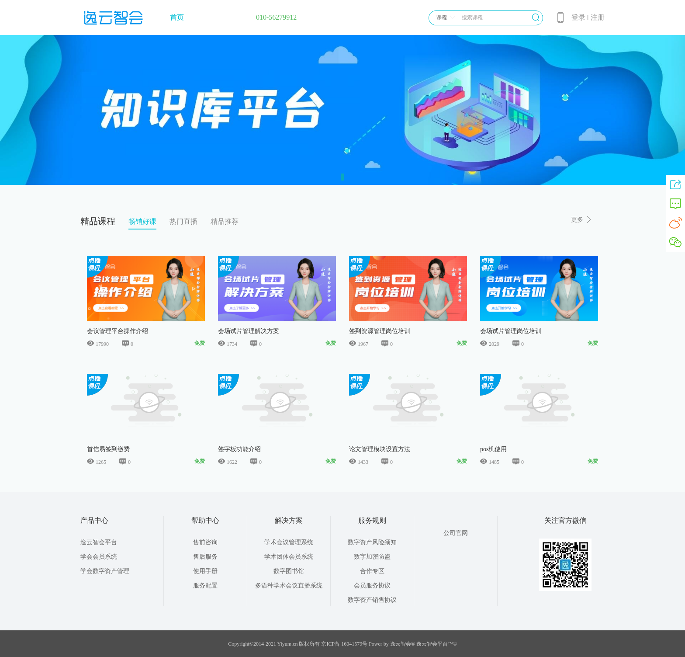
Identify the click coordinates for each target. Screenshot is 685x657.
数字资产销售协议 (372, 600)
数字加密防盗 (372, 556)
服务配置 (205, 585)
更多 (581, 219)
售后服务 (205, 556)
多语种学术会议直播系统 (288, 585)
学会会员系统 (98, 556)
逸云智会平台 (98, 542)
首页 (177, 17)
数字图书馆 (288, 571)
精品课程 (97, 221)
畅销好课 (142, 221)
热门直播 (183, 221)
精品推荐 (225, 221)
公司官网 (455, 533)
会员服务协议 (372, 585)
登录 (578, 17)
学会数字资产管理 (104, 571)
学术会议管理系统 (288, 542)
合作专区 (372, 571)
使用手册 (205, 571)
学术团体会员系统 (288, 556)
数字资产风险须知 (372, 542)
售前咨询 (205, 542)
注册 (598, 17)
